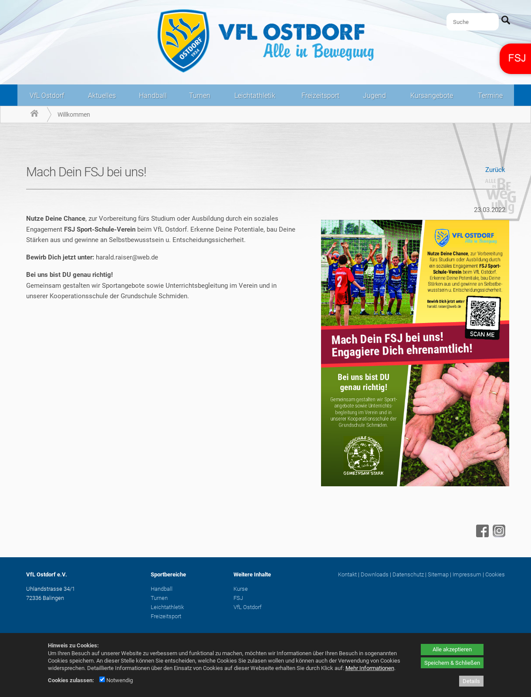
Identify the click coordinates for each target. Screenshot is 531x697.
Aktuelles (102, 95)
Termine (490, 95)
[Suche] (472, 21)
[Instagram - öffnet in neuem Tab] (497, 535)
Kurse (240, 589)
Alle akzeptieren (452, 649)
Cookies (495, 574)
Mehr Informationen (369, 668)
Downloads (375, 574)
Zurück (495, 170)
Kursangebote (431, 95)
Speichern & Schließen (452, 663)
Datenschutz (408, 574)
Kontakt (347, 574)
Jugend (374, 95)
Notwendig (116, 680)
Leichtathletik (254, 95)
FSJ (238, 598)
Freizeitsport (320, 95)
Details (471, 681)
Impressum (467, 574)
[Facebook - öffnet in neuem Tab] (481, 535)
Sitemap (438, 574)
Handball (153, 95)
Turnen (199, 95)
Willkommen (73, 114)
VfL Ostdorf (47, 95)
